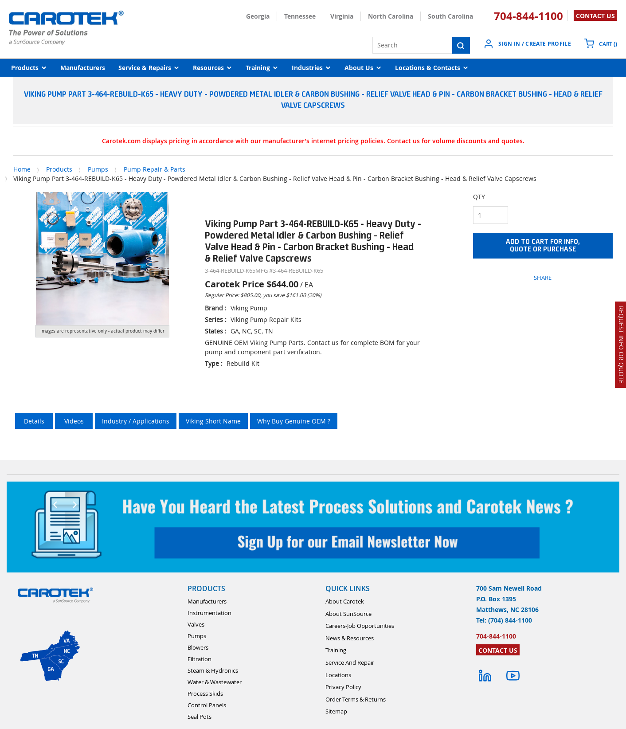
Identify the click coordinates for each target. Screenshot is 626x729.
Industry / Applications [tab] (135, 421)
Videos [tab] (74, 421)
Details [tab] (34, 421)
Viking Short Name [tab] (213, 421)
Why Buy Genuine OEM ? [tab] (293, 421)
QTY (479, 196)
